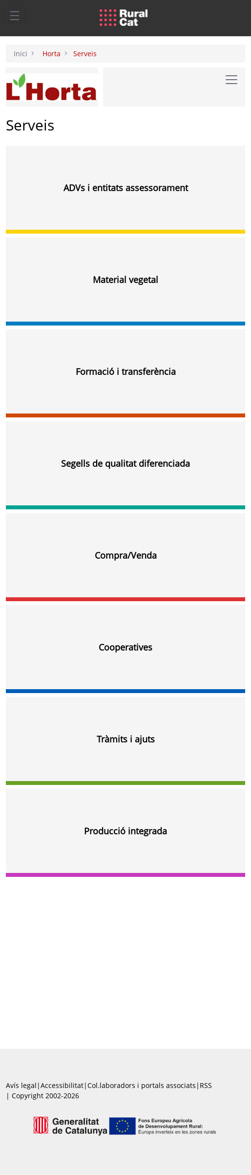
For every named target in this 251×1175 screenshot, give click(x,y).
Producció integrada (125, 831)
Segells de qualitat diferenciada (125, 463)
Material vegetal (125, 279)
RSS (206, 1085)
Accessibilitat (62, 1085)
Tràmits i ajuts (126, 739)
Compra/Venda (126, 555)
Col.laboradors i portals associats (141, 1085)
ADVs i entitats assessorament (125, 188)
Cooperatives (125, 647)
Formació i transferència (126, 371)
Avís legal (21, 1085)
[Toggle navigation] (14, 15)
